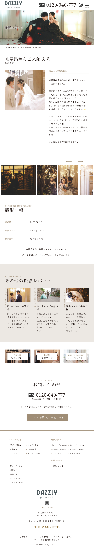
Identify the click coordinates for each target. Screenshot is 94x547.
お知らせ (13, 474)
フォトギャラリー (17, 466)
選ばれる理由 (15, 445)
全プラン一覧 (75, 453)
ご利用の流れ (32, 449)
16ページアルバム (59, 449)
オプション (56, 453)
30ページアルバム (77, 445)
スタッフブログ (16, 478)
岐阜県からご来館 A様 (27, 59)
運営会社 (23, 537)
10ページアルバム (77, 449)
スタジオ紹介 (32, 445)
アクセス (13, 453)
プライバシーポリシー (64, 537)
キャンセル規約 (40, 537)
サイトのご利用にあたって (47, 539)
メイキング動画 (33, 453)
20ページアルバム (59, 445)
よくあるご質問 (16, 482)
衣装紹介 (13, 449)
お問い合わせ (57, 466)
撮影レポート (15, 470)
